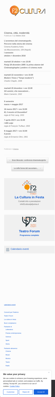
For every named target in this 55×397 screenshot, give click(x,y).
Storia (8, 344)
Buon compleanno (10, 323)
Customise (10, 392)
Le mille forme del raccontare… (27, 168)
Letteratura (9, 329)
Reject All (25, 392)
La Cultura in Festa (29, 197)
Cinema (15, 149)
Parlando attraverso (10, 348)
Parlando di (8, 327)
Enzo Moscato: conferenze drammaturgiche (27, 160)
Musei (8, 355)
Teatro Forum (8, 316)
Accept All (41, 392)
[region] (25, 383)
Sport (7, 340)
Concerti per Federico (11, 312)
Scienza (8, 337)
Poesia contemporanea (13, 333)
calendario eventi (9, 305)
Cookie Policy (15, 386)
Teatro (8, 362)
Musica (8, 358)
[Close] (48, 372)
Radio (8, 366)
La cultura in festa (10, 319)
